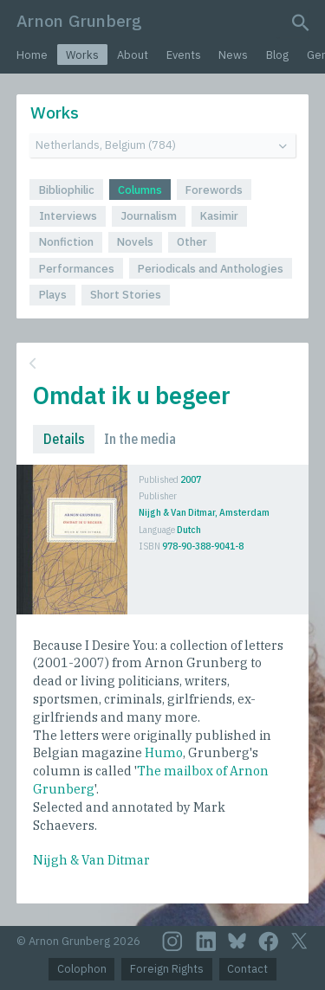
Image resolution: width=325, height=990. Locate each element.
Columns (140, 190)
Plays (53, 294)
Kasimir (219, 216)
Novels (135, 242)
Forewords (214, 190)
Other (192, 242)
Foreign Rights (167, 968)
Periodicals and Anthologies (210, 268)
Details (64, 438)
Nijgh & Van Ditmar (91, 860)
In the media (140, 438)
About (132, 55)
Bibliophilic (66, 190)
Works (82, 55)
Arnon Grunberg (79, 20)
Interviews (68, 216)
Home (32, 55)
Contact (247, 968)
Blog (277, 55)
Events (183, 55)
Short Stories (125, 294)
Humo (164, 752)
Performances (76, 268)
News (233, 55)
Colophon (82, 968)
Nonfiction (66, 242)
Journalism (148, 216)
